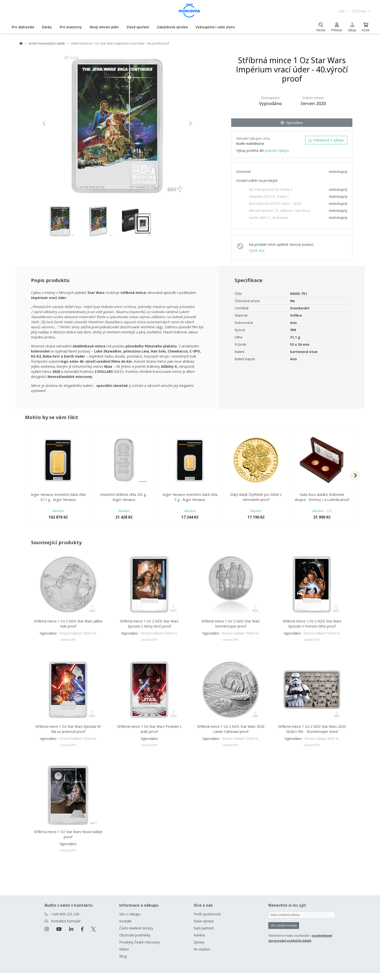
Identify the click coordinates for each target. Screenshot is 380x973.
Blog (123, 956)
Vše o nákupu (129, 914)
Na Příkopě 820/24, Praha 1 (271, 189)
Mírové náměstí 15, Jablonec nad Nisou (279, 210)
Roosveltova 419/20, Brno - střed (275, 203)
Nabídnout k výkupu (326, 140)
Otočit (72, 60)
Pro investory (71, 27)
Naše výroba (204, 921)
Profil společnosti (207, 914)
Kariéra (199, 935)
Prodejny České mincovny (139, 942)
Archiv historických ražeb (47, 43)
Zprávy (199, 942)
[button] (53, 123)
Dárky (47, 27)
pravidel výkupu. (277, 150)
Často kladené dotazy (136, 928)
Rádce (124, 949)
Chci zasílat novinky (283, 925)
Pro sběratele (23, 27)
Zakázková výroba (172, 27)
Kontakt (125, 921)
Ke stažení (202, 949)
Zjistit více (257, 250)
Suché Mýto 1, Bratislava (268, 217)
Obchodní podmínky (134, 935)
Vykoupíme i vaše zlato (215, 27)
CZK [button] (342, 11)
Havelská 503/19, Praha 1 (269, 196)
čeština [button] (359, 11)
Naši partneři (204, 928)
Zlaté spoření (138, 27)
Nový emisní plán (104, 27)
